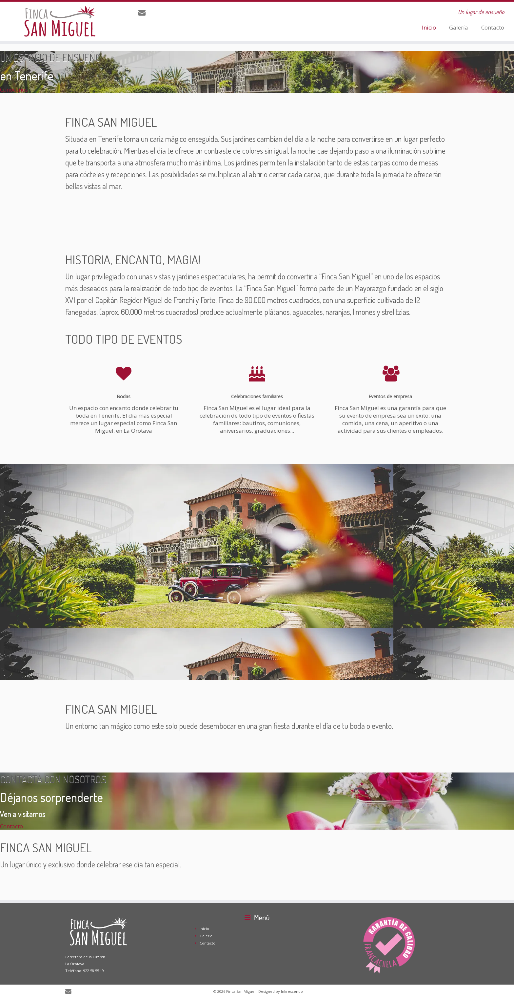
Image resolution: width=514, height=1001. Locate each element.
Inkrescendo (292, 991)
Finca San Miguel (240, 991)
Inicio (429, 27)
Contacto (492, 27)
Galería (458, 27)
